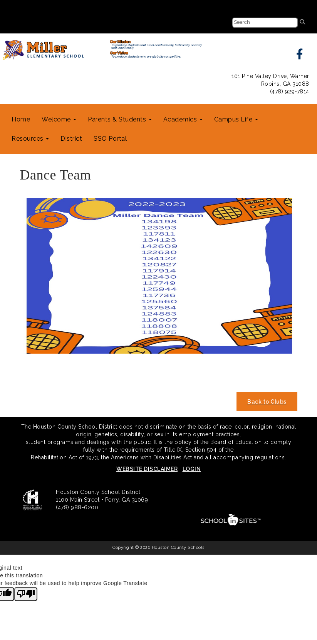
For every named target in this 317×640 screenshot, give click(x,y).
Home (21, 119)
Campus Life (236, 119)
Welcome (59, 119)
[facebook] (299, 56)
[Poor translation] (25, 594)
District (71, 138)
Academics (183, 119)
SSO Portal (110, 138)
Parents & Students (120, 119)
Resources (30, 138)
